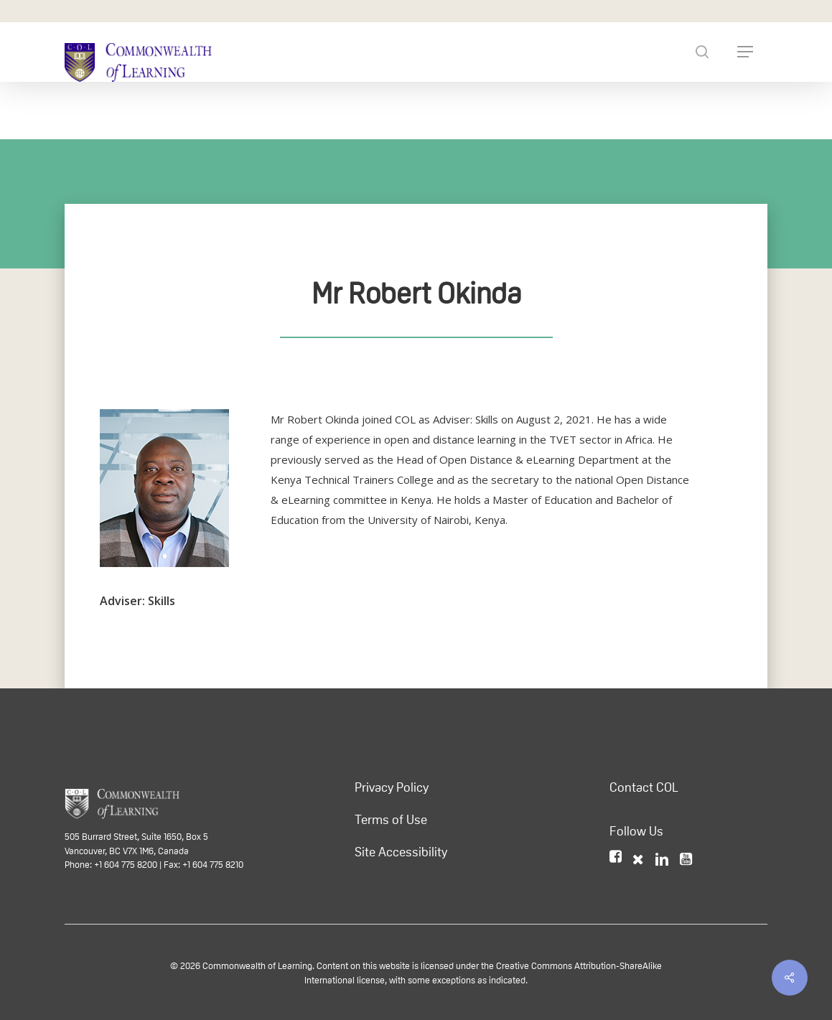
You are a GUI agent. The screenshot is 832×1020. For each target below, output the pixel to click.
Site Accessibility (401, 852)
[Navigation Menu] (745, 52)
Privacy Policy (392, 787)
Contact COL (643, 787)
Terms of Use (391, 820)
